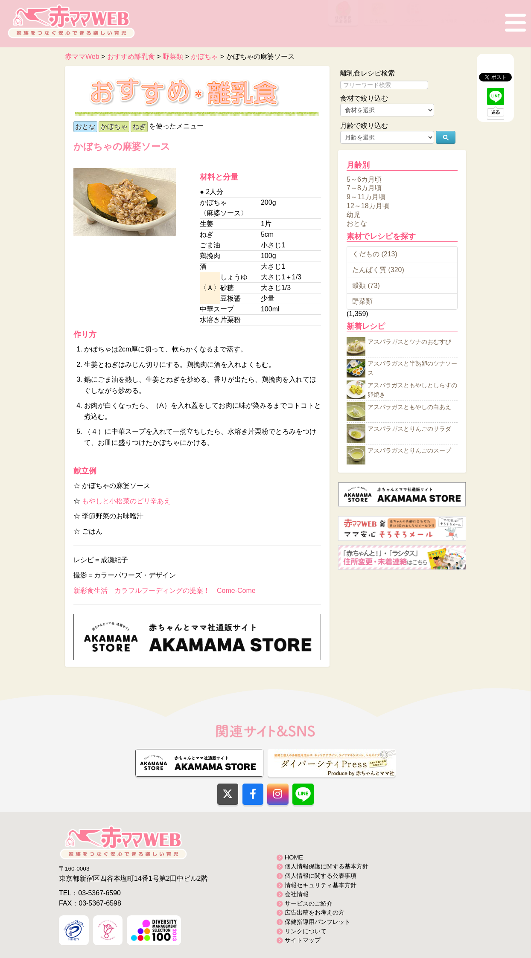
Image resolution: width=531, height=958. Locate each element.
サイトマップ (303, 940)
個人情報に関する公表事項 (320, 875)
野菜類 (362, 301)
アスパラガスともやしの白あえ (409, 407)
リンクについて (306, 931)
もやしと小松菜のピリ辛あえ (126, 501)
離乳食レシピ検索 (367, 73)
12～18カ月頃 (368, 205)
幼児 (353, 214)
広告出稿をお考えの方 (314, 912)
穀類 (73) (366, 285)
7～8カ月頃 (364, 188)
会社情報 (297, 894)
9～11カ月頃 (366, 196)
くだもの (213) (374, 254)
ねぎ (139, 126)
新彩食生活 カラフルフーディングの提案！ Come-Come (164, 590)
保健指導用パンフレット (317, 921)
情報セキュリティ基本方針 (320, 885)
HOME (294, 857)
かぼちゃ (114, 126)
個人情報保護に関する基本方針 (326, 866)
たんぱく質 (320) (378, 269)
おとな (85, 126)
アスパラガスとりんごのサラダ (409, 429)
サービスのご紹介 (309, 903)
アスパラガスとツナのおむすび (409, 342)
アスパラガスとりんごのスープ (409, 450)
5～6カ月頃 (364, 179)
